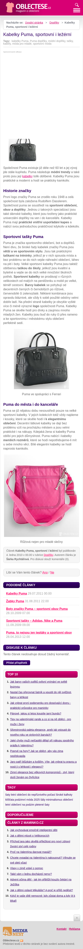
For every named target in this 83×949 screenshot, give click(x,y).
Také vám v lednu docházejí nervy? (31, 873)
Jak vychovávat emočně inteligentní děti (33, 830)
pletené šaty (42, 804)
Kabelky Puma (16, 593)
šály (42, 799)
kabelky (27, 176)
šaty (7, 794)
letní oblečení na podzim (19, 804)
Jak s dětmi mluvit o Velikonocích (29, 835)
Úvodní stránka (34, 22)
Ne (52, 572)
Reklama (74, 928)
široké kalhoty (64, 794)
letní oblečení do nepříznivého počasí (33, 794)
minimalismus (54, 799)
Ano (45, 572)
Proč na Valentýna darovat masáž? (31, 851)
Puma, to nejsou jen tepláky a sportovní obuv (39, 632)
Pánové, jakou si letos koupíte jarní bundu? (35, 713)
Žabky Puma (15, 601)
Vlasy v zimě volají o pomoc (26, 868)
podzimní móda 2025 (27, 799)
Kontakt (61, 928)
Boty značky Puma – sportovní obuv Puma (37, 608)
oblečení (68, 799)
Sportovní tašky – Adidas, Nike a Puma (34, 620)
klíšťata (9, 799)
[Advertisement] (41, 96)
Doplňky (54, 22)
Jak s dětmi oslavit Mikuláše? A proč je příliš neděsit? (41, 890)
